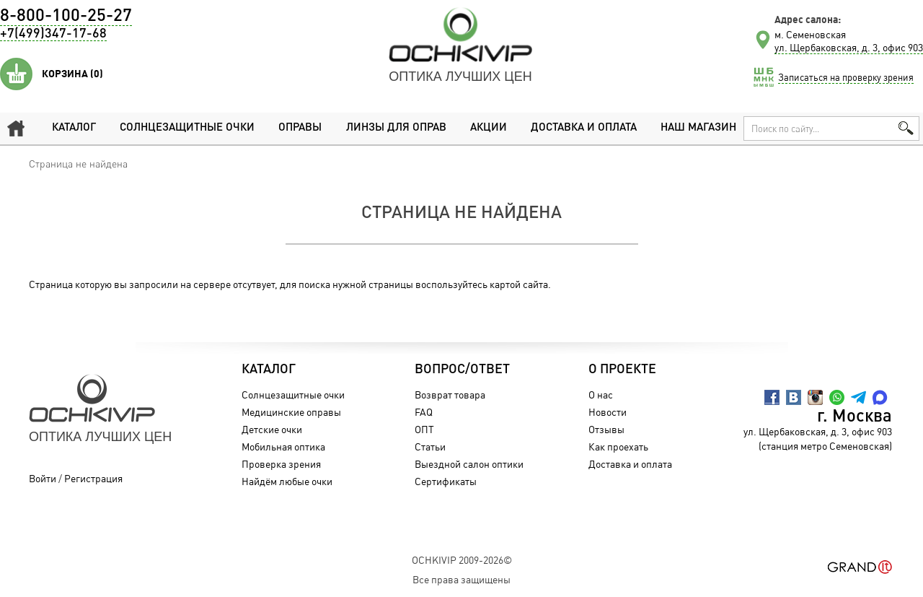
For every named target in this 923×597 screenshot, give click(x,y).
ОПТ (424, 429)
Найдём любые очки (287, 481)
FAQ (424, 412)
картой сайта (519, 284)
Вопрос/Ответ (462, 369)
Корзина (72, 74)
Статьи (430, 446)
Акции (488, 128)
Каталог (74, 128)
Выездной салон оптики (469, 464)
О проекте (622, 369)
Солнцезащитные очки (187, 128)
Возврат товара (450, 394)
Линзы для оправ (396, 128)
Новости (607, 412)
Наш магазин (698, 128)
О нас (600, 394)
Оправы (300, 128)
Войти (42, 478)
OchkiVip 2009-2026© (462, 560)
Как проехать (618, 446)
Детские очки (272, 429)
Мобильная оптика (283, 446)
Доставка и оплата (584, 128)
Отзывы (606, 429)
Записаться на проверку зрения (846, 77)
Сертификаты (446, 481)
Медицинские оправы (291, 412)
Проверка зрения (281, 464)
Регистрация (93, 478)
